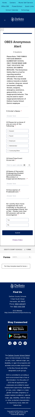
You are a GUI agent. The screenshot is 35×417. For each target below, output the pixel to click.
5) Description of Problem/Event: (13, 191)
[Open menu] (5, 20)
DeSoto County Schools (13, 249)
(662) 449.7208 (19, 307)
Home (4, 3)
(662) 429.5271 (20, 304)
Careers (13, 3)
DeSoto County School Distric (18, 355)
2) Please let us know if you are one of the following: (15, 124)
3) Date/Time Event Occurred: (14, 159)
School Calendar (12, 10)
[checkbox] (8, 131)
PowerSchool (17, 6)
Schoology (25, 10)
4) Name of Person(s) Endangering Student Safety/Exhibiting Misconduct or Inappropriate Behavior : (17, 175)
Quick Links (29, 6)
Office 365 (5, 6)
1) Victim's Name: (14, 111)
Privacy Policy (18, 240)
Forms (28, 249)
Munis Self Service (26, 3)
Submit (17, 233)
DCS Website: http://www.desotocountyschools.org (17, 311)
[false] (22, 257)
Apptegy (21, 414)
